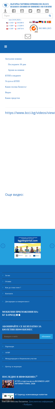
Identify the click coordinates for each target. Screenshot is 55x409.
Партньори (8, 346)
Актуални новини (13, 59)
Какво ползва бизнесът (16, 87)
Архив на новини (16, 70)
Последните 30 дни (17, 64)
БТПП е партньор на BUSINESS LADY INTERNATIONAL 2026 (32, 382)
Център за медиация (12, 366)
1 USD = (15, 23)
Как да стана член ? (11, 287)
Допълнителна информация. (41, 401)
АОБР (6, 352)
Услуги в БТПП (12, 81)
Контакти (7, 293)
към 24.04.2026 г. (15, 20)
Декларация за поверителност (15, 301)
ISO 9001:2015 (40, 28)
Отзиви (6, 281)
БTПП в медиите (13, 75)
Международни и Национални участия (19, 358)
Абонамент (46, 336)
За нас (6, 275)
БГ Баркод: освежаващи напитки (31, 394)
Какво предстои (12, 98)
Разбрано (28, 404)
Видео (8, 92)
